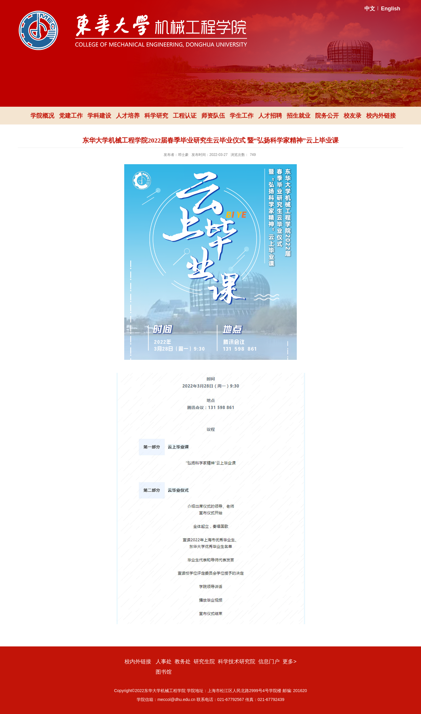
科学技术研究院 (236, 662)
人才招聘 (270, 115)
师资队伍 (213, 115)
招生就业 (298, 115)
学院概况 (42, 115)
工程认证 (185, 115)
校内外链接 (381, 115)
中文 (369, 9)
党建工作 (71, 115)
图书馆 (164, 672)
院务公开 (327, 115)
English (390, 9)
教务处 (183, 662)
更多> (289, 662)
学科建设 (99, 115)
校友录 (352, 115)
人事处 (164, 662)
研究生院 (204, 662)
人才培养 (128, 115)
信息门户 (269, 662)
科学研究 (156, 115)
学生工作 (241, 115)
